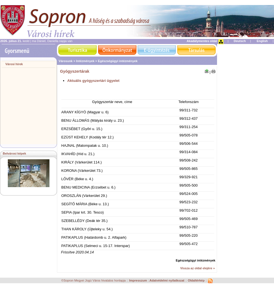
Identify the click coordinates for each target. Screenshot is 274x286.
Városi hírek (14, 64)
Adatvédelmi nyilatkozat (167, 280)
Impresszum (138, 280)
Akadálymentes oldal (202, 41)
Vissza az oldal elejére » (197, 268)
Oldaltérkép (197, 280)
